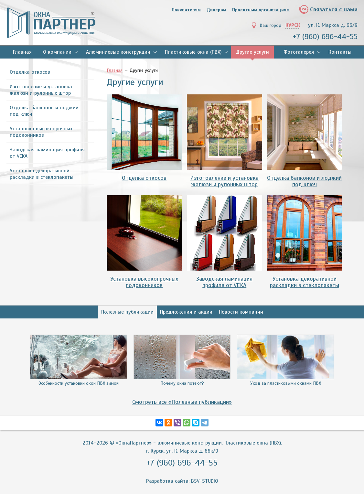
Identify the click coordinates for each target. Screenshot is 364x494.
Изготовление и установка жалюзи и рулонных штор (41, 89)
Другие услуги (252, 52)
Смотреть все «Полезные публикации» (182, 401)
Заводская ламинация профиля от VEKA (47, 152)
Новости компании (241, 312)
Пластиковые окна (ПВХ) (193, 52)
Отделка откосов (30, 72)
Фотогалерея (299, 52)
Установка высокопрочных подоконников (41, 131)
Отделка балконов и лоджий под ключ (44, 110)
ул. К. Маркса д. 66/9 (333, 25)
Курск (292, 25)
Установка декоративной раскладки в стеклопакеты (41, 173)
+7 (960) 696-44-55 (325, 36)
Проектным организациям (261, 10)
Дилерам (216, 10)
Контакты (339, 52)
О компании (57, 52)
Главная (22, 52)
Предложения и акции (186, 312)
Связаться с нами (334, 9)
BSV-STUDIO (204, 481)
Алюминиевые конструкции (118, 52)
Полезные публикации (127, 312)
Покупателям (186, 10)
